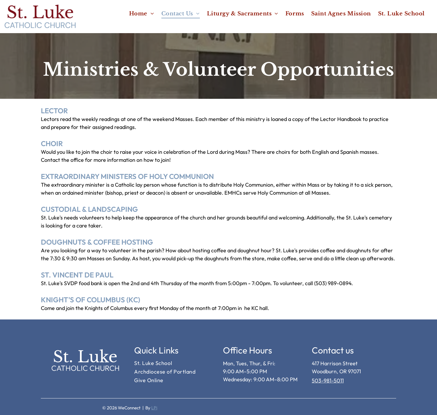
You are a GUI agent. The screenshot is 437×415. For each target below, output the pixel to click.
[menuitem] (142, 13)
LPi (154, 408)
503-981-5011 (328, 380)
